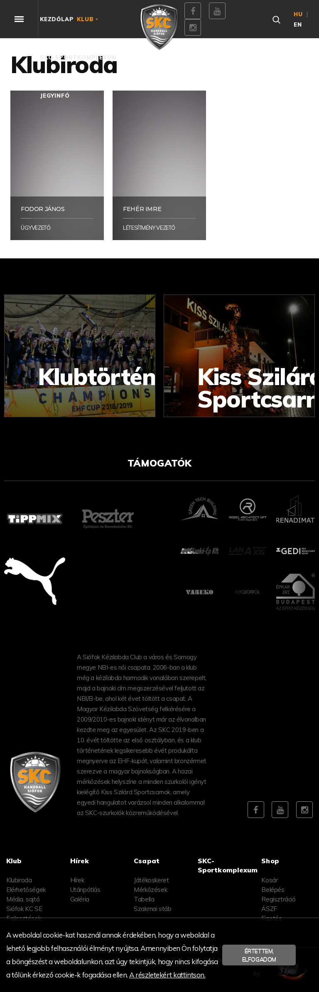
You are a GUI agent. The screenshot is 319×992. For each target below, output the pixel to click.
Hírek (77, 880)
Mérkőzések (150, 890)
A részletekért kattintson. (167, 974)
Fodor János (43, 209)
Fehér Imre (142, 209)
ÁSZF (269, 909)
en (298, 24)
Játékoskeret (151, 880)
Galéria (79, 899)
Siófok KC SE (24, 909)
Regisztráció (278, 899)
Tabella (144, 899)
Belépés (272, 890)
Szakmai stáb (152, 909)
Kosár (269, 880)
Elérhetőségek (26, 890)
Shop (270, 861)
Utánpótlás (85, 890)
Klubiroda (19, 880)
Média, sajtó (22, 899)
